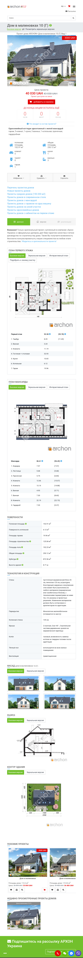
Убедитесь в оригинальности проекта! (39, 241)
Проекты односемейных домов (23, 210)
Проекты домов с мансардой (22, 200)
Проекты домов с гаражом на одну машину (29, 203)
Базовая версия (14, 29)
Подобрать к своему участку (22, 260)
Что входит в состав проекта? (41, 124)
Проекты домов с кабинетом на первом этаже (30, 213)
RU (63, 6)
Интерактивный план (58, 256)
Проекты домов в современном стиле (26, 197)
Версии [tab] (41, 221)
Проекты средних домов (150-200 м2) (26, 194)
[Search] (41, 18)
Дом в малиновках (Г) (68, 878)
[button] (58, 953)
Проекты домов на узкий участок (24, 207)
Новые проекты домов (18, 191)
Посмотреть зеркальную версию (39, 29)
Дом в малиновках (28, 878)
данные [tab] (19, 221)
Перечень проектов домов (20, 187)
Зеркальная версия (36, 256)
